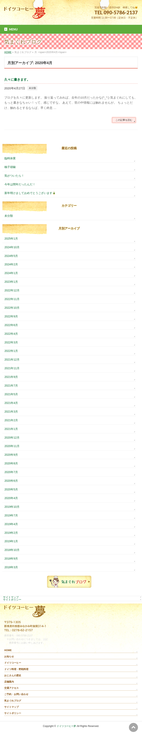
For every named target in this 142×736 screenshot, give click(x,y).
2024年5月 (11, 255)
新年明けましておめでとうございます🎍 (30, 193)
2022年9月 (11, 316)
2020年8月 (11, 463)
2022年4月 (11, 333)
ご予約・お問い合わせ (16, 694)
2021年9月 (11, 376)
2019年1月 (11, 541)
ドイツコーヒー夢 (66, 726)
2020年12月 (12, 437)
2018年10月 (12, 549)
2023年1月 (11, 281)
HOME (8, 650)
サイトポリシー (12, 599)
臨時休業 (10, 158)
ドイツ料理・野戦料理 (16, 669)
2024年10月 (12, 247)
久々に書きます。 (17, 79)
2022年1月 (11, 350)
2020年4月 (11, 498)
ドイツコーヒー (12, 662)
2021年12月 (12, 359)
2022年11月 (12, 299)
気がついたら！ (14, 175)
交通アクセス (11, 688)
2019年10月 (12, 506)
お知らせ (9, 656)
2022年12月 (12, 290)
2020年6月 (11, 480)
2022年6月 (11, 325)
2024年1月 (11, 273)
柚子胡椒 (10, 167)
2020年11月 (12, 446)
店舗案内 (9, 681)
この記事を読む (123, 120)
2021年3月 (11, 411)
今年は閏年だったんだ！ (19, 184)
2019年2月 (11, 532)
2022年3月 (11, 342)
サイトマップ (11, 597)
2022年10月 (12, 307)
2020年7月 (11, 472)
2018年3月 (11, 567)
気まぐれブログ (12, 700)
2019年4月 (11, 524)
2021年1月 (11, 429)
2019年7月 (11, 515)
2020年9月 (11, 454)
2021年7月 (11, 385)
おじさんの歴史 (12, 675)
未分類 (32, 88)
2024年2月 (11, 264)
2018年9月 (11, 558)
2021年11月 (12, 368)
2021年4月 (11, 402)
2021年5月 (11, 394)
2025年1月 (11, 238)
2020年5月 (11, 489)
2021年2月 (11, 420)
